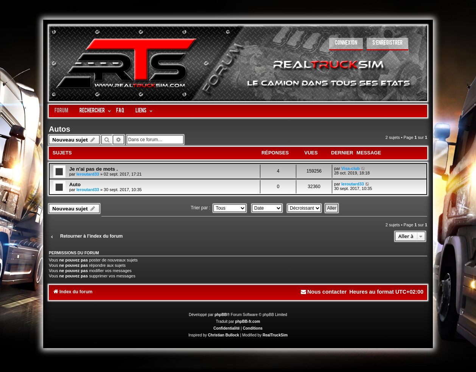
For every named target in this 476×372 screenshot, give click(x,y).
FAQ (120, 111)
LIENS (140, 111)
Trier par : (218, 207)
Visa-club (350, 168)
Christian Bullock (223, 335)
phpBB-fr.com (247, 321)
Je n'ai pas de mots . (93, 169)
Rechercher (92, 111)
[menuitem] (346, 44)
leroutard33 (87, 174)
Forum (61, 111)
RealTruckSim (275, 335)
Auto (75, 184)
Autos (59, 129)
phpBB (221, 315)
